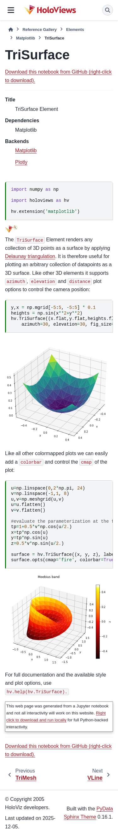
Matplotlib (25, 38)
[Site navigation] (11, 10)
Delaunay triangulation (30, 256)
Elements (75, 29)
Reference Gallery (39, 29)
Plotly (21, 162)
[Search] (107, 10)
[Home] (10, 29)
